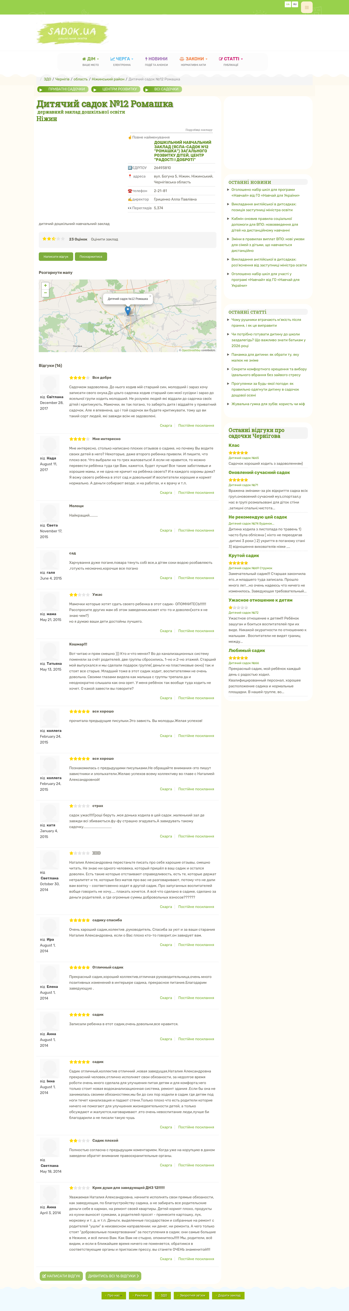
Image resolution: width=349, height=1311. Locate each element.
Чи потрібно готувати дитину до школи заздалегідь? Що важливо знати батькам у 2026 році (268, 340)
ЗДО (164, 1295)
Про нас (115, 1295)
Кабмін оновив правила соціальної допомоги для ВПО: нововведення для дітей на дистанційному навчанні (264, 225)
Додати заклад (229, 1295)
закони (193, 62)
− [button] (45, 293)
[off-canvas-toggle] (307, 7)
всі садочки (167, 89)
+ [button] (45, 286)
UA (288, 4)
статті (231, 62)
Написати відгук (56, 256)
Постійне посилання (196, 425)
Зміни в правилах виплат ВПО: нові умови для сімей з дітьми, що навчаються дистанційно (267, 245)
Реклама (141, 1295)
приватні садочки (66, 89)
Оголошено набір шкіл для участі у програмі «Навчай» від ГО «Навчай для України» (265, 280)
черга (122, 62)
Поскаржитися (91, 256)
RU (295, 4)
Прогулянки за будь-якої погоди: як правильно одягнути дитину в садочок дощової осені (265, 389)
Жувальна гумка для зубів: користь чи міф (268, 404)
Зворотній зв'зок (192, 1295)
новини (156, 62)
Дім (90, 62)
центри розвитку (120, 89)
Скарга (166, 425)
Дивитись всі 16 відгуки (113, 1276)
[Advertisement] (224, 30)
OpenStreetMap (191, 350)
